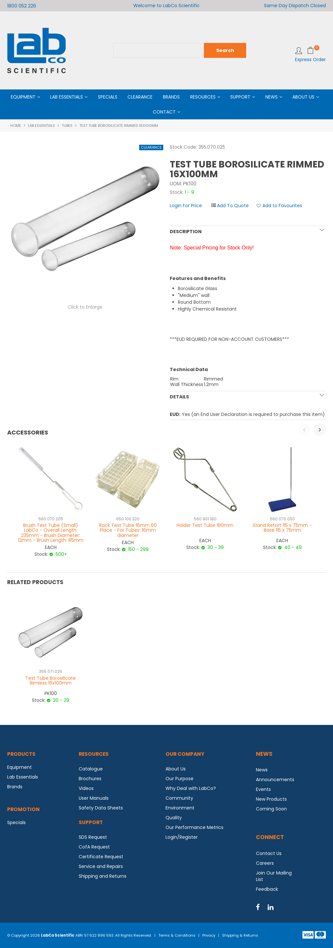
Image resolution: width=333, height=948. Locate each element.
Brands (171, 97)
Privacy (208, 935)
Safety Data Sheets (101, 808)
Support (240, 97)
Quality (174, 817)
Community (179, 798)
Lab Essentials (66, 97)
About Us (303, 97)
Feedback (267, 889)
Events (263, 789)
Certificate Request (101, 856)
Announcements (275, 779)
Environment (180, 808)
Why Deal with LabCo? (191, 788)
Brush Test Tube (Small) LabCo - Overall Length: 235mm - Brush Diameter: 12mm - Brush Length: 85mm (51, 532)
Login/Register (182, 837)
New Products (271, 799)
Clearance (140, 97)
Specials (107, 97)
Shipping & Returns (240, 935)
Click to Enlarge (85, 307)
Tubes (67, 125)
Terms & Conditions (176, 935)
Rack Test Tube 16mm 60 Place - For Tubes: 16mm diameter (128, 530)
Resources (203, 97)
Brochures (90, 778)
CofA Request (94, 847)
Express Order (310, 59)
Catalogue (91, 769)
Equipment (23, 97)
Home (15, 125)
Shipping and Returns (103, 876)
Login (298, 50)
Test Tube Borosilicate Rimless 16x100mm (50, 680)
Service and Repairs (101, 866)
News (271, 97)
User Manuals (94, 798)
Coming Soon (271, 809)
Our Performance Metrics (194, 827)
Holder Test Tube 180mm (205, 525)
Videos (86, 788)
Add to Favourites (282, 205)
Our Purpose (179, 778)
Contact (164, 112)
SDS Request (93, 837)
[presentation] (304, 429)
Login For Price (186, 205)
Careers (265, 863)
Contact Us (269, 853)
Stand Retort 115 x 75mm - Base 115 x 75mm (282, 527)
